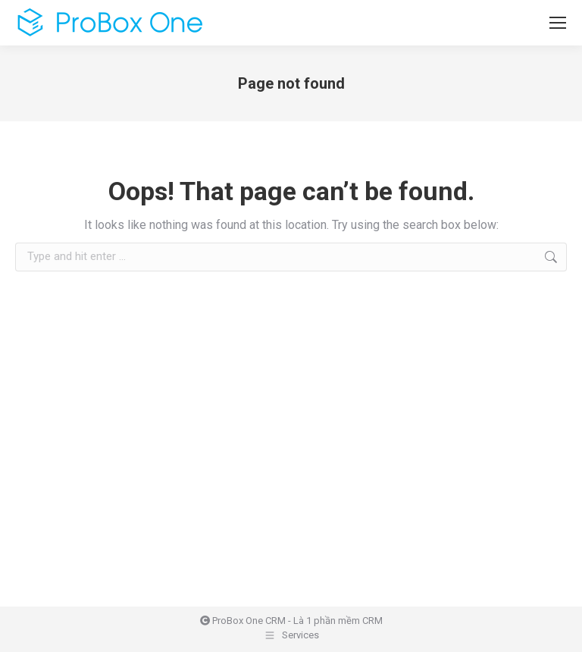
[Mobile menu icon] (558, 23)
